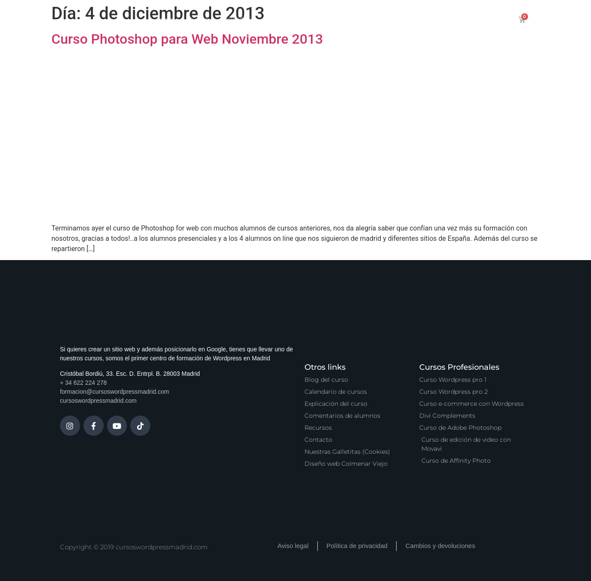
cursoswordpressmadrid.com (98, 400)
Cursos (198, 19)
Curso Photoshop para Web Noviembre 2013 (187, 39)
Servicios (282, 19)
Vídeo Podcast (392, 19)
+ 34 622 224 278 (83, 382)
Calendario (239, 19)
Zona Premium (333, 19)
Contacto (442, 19)
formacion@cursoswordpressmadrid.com (114, 391)
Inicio (165, 19)
